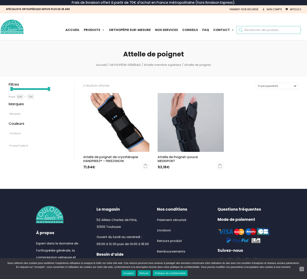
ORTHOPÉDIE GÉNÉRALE (125, 65)
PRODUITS (94, 30)
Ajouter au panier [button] (145, 166)
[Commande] (277, 86)
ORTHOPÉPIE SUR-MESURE (130, 30)
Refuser (144, 273)
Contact (223, 30)
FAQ (205, 30)
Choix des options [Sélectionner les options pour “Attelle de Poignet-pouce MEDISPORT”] (220, 166)
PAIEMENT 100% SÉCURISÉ (244, 9)
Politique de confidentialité (170, 273)
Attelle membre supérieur (162, 65)
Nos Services (166, 30)
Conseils (190, 30)
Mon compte (274, 9)
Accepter (128, 273)
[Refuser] (301, 269)
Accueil (72, 30)
